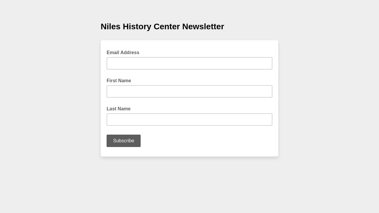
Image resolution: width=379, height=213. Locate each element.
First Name (119, 80)
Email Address (125, 52)
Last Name (119, 108)
